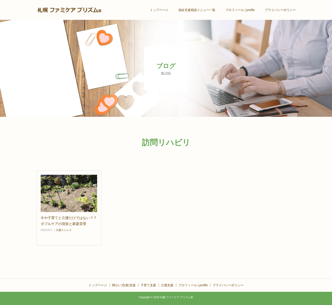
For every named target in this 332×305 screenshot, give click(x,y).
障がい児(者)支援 (124, 285)
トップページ (159, 10)
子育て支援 (148, 285)
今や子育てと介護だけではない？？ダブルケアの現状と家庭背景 (69, 221)
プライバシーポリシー (280, 10)
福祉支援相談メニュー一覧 (196, 10)
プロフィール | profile (240, 10)
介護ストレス (64, 230)
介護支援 (167, 285)
